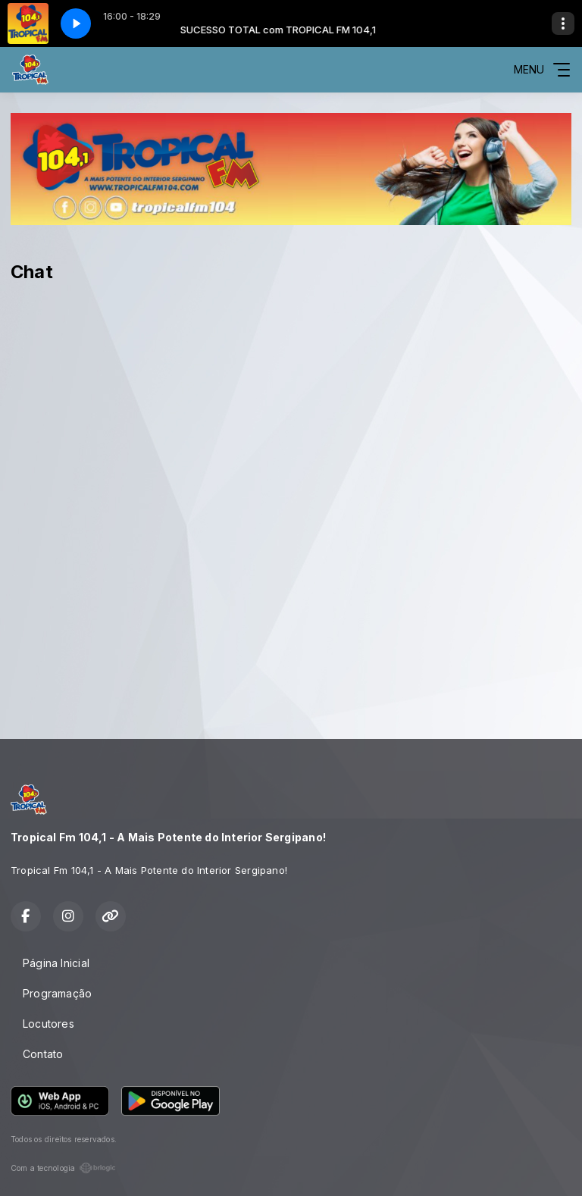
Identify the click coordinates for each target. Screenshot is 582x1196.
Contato (43, 1053)
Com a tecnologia (63, 1168)
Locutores (48, 1023)
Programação (57, 993)
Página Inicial (56, 962)
